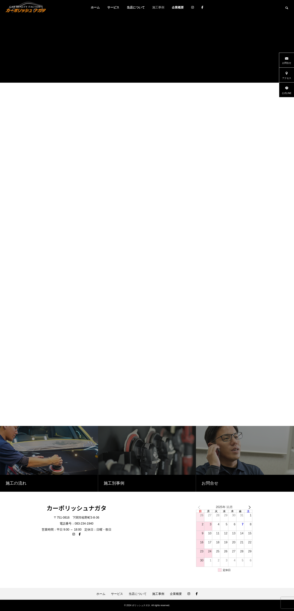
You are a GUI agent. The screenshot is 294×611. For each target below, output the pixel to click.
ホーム (95, 7)
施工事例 (158, 7)
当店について (136, 7)
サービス (113, 7)
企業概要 (178, 7)
